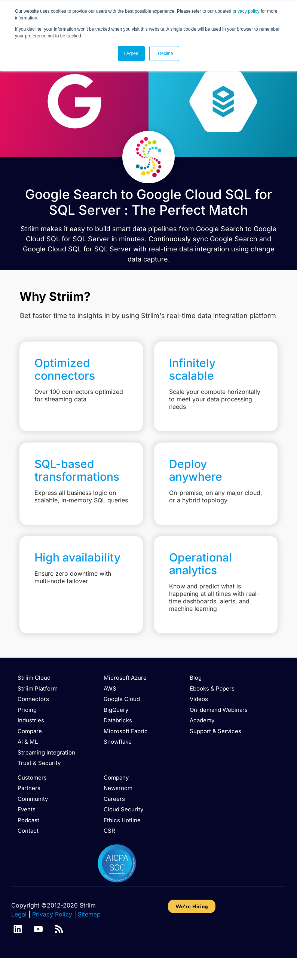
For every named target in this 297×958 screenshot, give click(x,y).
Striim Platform (38, 688)
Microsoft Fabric (126, 731)
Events (27, 809)
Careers (114, 798)
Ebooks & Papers (212, 688)
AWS (110, 688)
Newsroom (118, 788)
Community (33, 798)
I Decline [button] (164, 53)
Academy (202, 720)
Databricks (118, 720)
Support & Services (215, 731)
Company (116, 777)
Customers (32, 777)
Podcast (28, 820)
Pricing (27, 709)
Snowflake (118, 741)
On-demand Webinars (219, 709)
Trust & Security (39, 762)
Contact (28, 830)
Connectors (33, 699)
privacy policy (246, 11)
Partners (29, 788)
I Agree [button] (131, 53)
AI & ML (28, 741)
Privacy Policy (52, 914)
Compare (30, 731)
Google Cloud (122, 699)
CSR (109, 830)
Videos (199, 699)
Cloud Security (123, 809)
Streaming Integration (46, 752)
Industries (31, 720)
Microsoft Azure (125, 677)
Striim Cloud (34, 677)
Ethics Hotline (122, 820)
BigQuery (116, 709)
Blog (196, 677)
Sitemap (89, 914)
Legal (19, 914)
